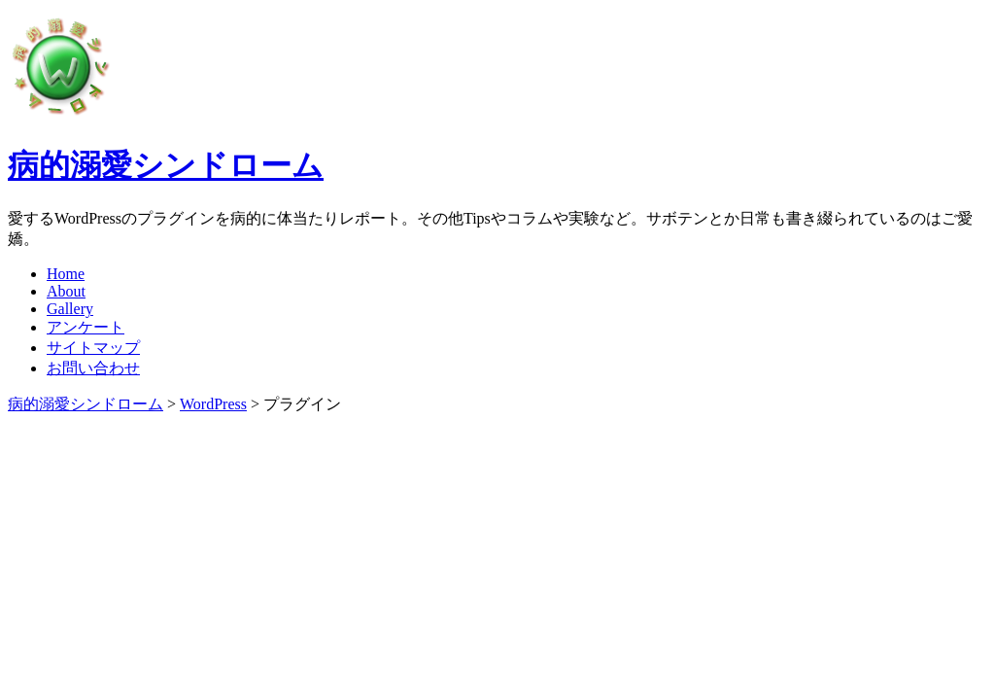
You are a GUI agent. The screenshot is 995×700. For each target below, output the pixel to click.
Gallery (70, 308)
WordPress (213, 404)
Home (66, 273)
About (66, 291)
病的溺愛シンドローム (166, 165)
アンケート (85, 327)
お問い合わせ (93, 368)
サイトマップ (93, 347)
